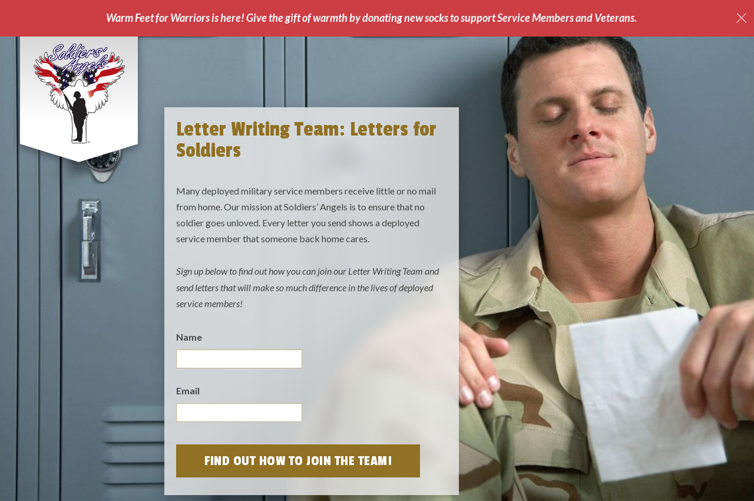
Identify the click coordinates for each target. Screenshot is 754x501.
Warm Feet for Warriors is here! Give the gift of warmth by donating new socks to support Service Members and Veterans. (371, 17)
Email (188, 390)
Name (189, 336)
